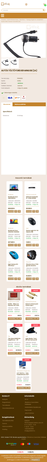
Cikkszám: (11, 201)
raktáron (20, 83)
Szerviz (4, 423)
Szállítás (10, 204)
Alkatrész (22, 19)
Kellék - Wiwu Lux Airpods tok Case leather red (13, 305)
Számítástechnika (12, 19)
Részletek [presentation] (6, 104)
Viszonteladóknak (8, 408)
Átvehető (10, 311)
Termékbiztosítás (8, 421)
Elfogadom (35, 459)
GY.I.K (26, 399)
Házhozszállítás (7, 426)
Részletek (11, 211)
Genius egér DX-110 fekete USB (32, 231)
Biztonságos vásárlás (10, 92)
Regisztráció (6, 402)
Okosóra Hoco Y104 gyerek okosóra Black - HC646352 (32, 265)
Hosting (4, 429)
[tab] (6, 104)
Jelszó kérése (29, 413)
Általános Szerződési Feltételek (37, 437)
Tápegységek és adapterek (34, 19)
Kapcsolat (28, 410)
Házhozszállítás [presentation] (20, 104)
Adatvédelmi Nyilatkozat (33, 407)
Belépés (5, 399)
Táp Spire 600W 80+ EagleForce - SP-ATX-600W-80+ (14, 340)
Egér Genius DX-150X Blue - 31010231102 (13, 265)
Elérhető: (10, 202)
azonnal (20, 86)
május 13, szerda (22, 88)
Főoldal (3, 19)
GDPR (24, 439)
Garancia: (6, 115)
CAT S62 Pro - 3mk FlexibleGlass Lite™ (23, 373)
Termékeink (6, 405)
